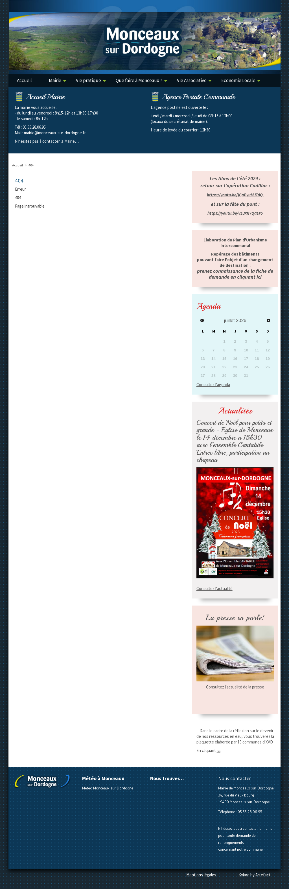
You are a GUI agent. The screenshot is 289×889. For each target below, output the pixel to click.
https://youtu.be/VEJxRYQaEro (235, 213)
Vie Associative (194, 80)
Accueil (24, 80)
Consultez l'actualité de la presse (235, 687)
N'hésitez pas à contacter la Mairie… (47, 141)
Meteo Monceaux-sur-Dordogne (107, 788)
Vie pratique (91, 80)
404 (31, 165)
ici (218, 750)
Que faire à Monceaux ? (141, 80)
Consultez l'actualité (214, 588)
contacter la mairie (258, 828)
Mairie (57, 80)
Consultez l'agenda (213, 384)
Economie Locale (240, 80)
